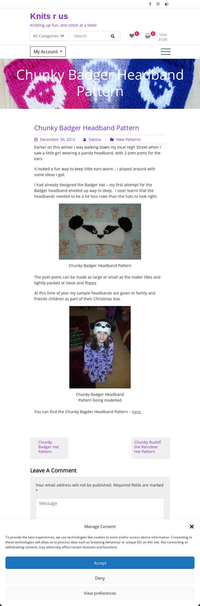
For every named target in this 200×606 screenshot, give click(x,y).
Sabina (92, 139)
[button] (192, 526)
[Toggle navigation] (166, 52)
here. (137, 411)
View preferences (100, 593)
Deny (100, 578)
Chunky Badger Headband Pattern (86, 127)
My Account (46, 52)
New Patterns (128, 139)
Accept (100, 563)
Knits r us (49, 16)
